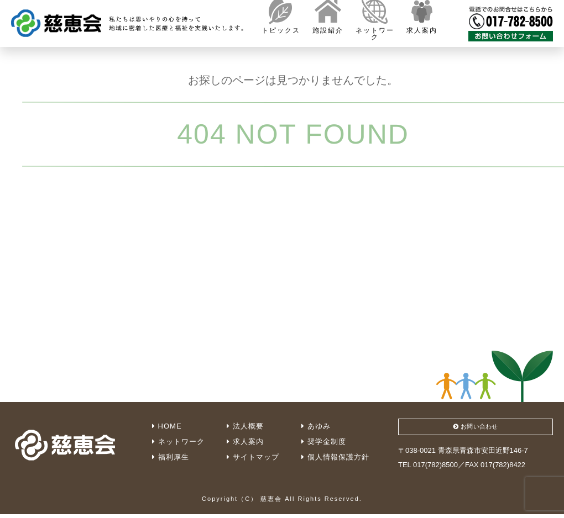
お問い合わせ (476, 428)
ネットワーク (178, 441)
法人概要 (245, 426)
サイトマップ (253, 457)
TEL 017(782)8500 (428, 468)
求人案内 (245, 441)
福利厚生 (170, 457)
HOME (167, 426)
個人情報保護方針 (335, 457)
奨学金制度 (323, 441)
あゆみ (316, 426)
